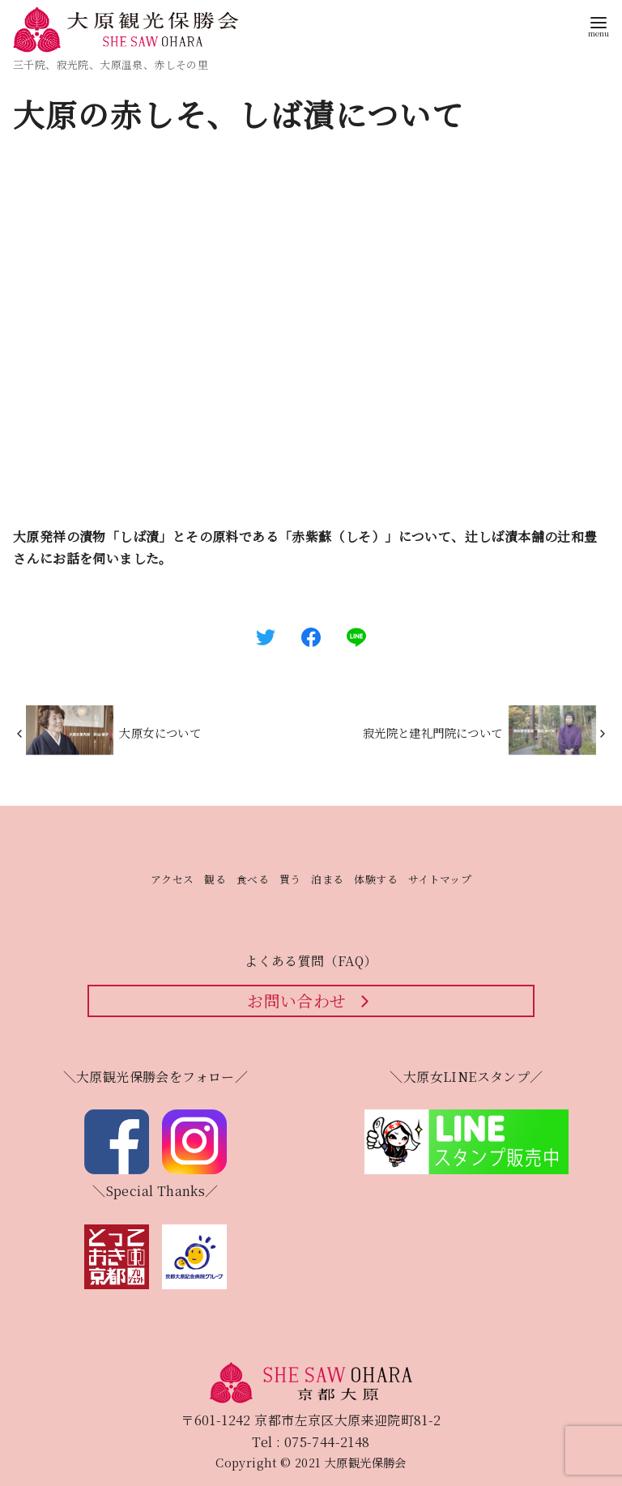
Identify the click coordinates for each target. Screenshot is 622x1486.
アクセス (172, 879)
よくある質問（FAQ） (311, 961)
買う (290, 879)
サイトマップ (439, 879)
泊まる (327, 879)
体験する (376, 879)
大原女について (160, 732)
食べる (252, 879)
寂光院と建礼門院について (433, 732)
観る (215, 879)
